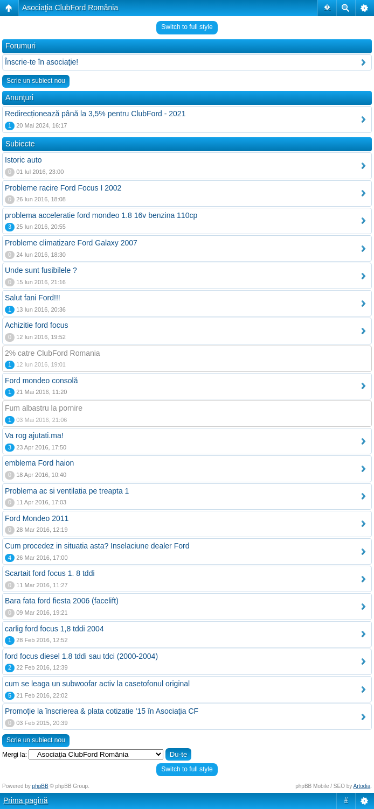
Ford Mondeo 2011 (36, 518)
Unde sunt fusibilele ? (41, 270)
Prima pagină (25, 800)
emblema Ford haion (39, 463)
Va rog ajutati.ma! (34, 435)
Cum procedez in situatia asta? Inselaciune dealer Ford (97, 545)
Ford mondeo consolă (41, 380)
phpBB (40, 786)
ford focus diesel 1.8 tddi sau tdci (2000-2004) (81, 656)
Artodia (362, 786)
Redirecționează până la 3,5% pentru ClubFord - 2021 (95, 113)
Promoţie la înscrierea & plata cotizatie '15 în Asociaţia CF (101, 711)
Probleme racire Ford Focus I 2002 (63, 188)
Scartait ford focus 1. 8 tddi (50, 573)
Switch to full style (186, 27)
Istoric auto (23, 160)
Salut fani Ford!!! (32, 297)
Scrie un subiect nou (35, 81)
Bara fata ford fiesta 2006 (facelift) (62, 600)
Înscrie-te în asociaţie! (41, 62)
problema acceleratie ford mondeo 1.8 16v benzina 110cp (101, 215)
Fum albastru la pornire (43, 408)
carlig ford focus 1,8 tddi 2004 (54, 628)
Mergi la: (14, 754)
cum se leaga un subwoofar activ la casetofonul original (97, 683)
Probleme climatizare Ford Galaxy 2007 (71, 242)
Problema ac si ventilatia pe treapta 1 (67, 491)
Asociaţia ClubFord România (70, 7)
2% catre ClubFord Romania (52, 353)
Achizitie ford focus (36, 325)
